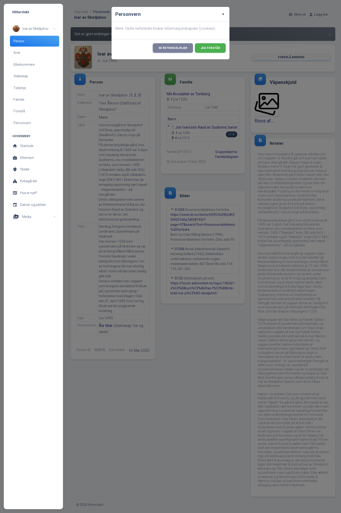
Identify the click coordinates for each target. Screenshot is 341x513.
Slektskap (20, 76)
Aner (16, 53)
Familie (18, 99)
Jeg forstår (210, 48)
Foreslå (19, 111)
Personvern (22, 123)
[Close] (223, 14)
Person (18, 41)
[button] (34, 28)
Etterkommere (24, 64)
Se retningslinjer (172, 48)
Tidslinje (19, 88)
